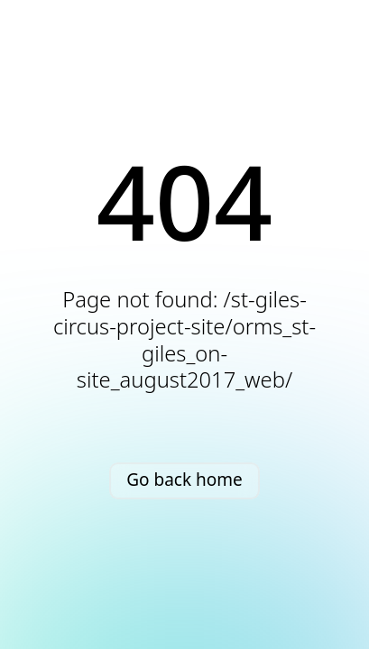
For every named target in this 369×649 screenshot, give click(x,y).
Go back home (184, 479)
